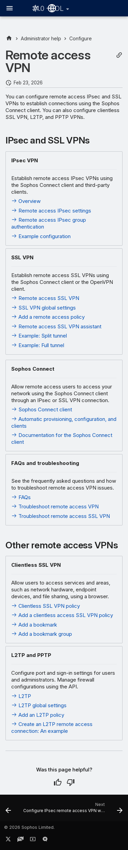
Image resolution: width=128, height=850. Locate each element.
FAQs (21, 497)
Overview (26, 201)
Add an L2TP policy (37, 715)
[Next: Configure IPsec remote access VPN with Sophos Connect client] (72, 810)
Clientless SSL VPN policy (45, 606)
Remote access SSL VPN (45, 298)
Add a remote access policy (48, 317)
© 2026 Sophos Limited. (29, 827)
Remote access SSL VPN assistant (56, 326)
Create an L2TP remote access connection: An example (52, 727)
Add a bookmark (34, 624)
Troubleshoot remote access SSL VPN (60, 516)
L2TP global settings (39, 705)
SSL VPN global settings (43, 307)
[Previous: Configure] (8, 810)
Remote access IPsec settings (51, 210)
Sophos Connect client (41, 409)
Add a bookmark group (41, 634)
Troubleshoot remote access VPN (55, 506)
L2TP (21, 696)
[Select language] (52, 8)
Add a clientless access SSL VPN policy (62, 615)
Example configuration (41, 236)
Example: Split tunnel (39, 335)
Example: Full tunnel (37, 345)
